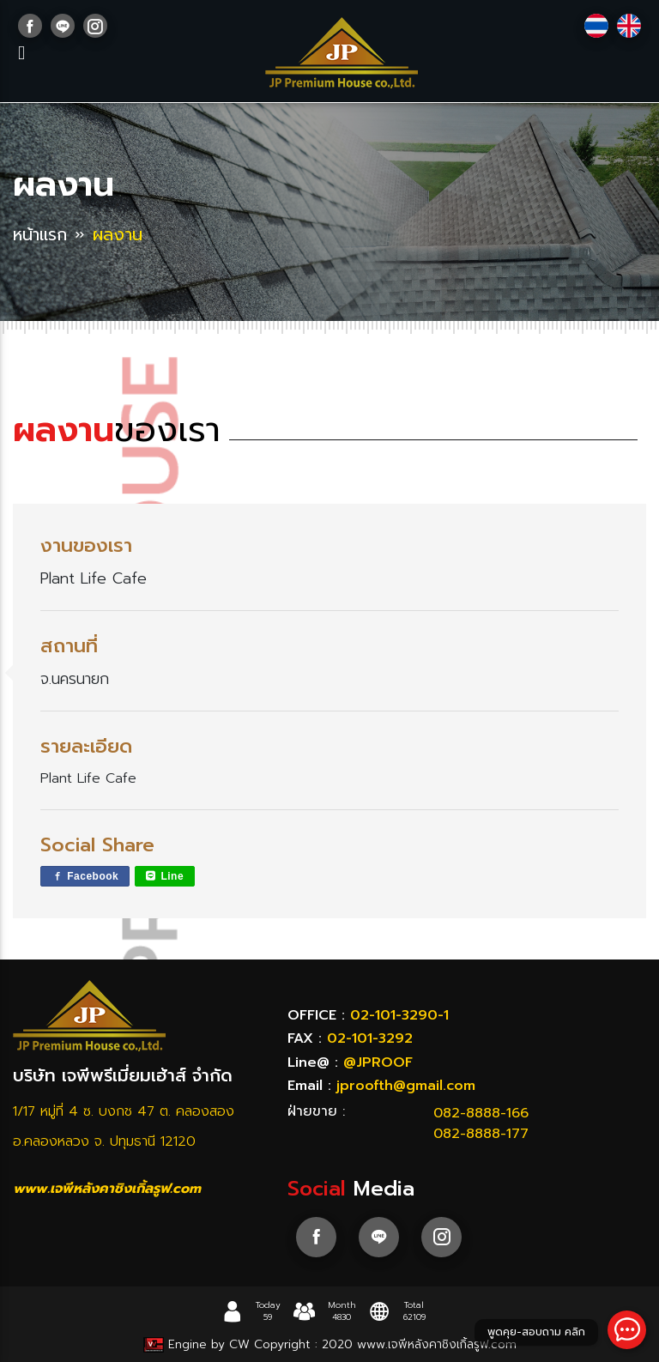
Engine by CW (197, 1344)
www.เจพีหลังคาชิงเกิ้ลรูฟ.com (107, 1188)
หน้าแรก (41, 234)
